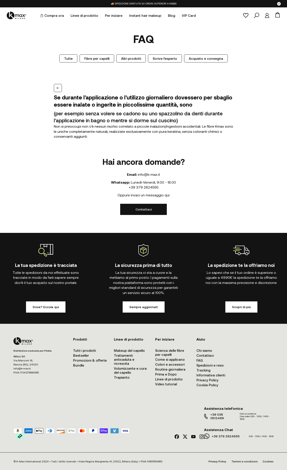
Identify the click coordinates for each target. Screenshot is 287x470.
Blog (171, 15)
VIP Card (189, 15)
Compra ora (52, 15)
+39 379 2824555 (144, 187)
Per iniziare (113, 15)
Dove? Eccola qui (46, 307)
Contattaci (143, 209)
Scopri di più (241, 307)
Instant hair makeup (145, 15)
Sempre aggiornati (143, 307)
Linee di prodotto (84, 15)
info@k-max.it (149, 174)
